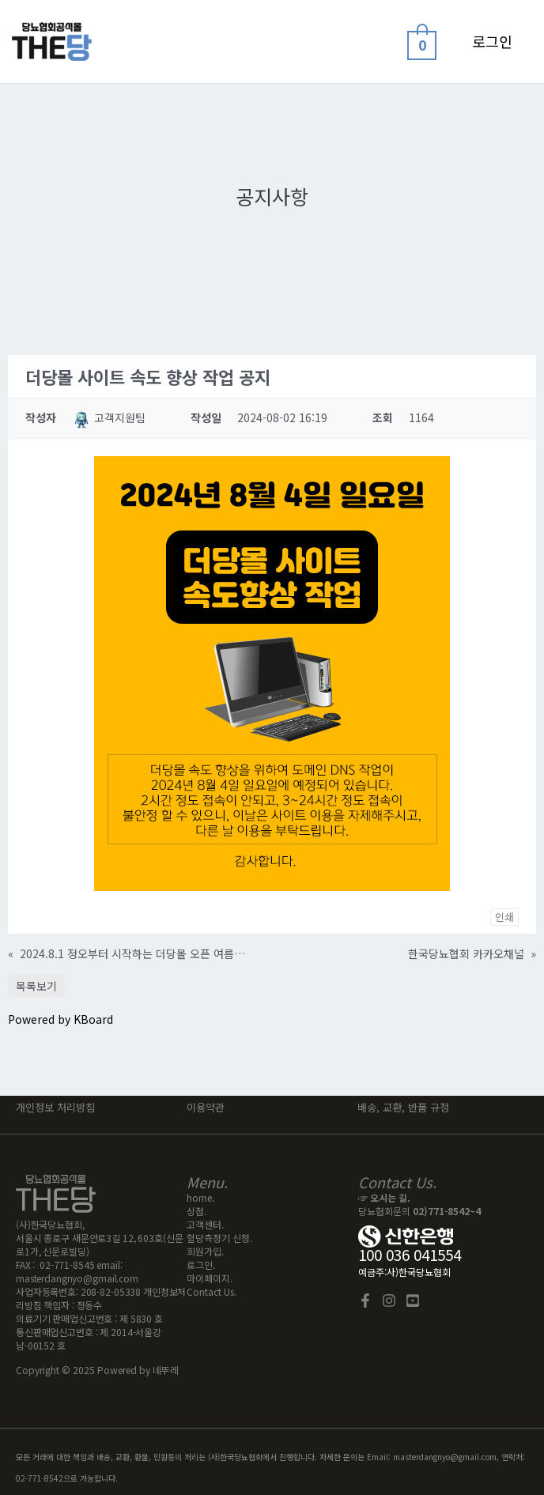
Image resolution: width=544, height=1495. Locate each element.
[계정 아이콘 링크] (492, 41)
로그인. (201, 1264)
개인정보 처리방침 (55, 1107)
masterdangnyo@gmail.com (77, 1278)
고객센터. (205, 1224)
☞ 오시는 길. (384, 1197)
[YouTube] (413, 1300)
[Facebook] (365, 1300)
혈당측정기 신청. (219, 1237)
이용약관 (207, 1107)
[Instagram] (389, 1300)
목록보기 (36, 986)
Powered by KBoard (60, 1019)
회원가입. (205, 1251)
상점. (196, 1211)
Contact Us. (211, 1291)
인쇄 (504, 916)
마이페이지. (209, 1278)
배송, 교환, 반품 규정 (403, 1107)
